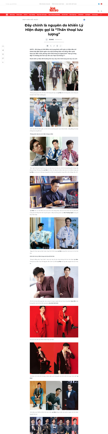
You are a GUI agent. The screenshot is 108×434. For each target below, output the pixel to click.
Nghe (3, 46)
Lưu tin (3, 54)
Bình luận (3, 58)
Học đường (32, 14)
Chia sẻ (3, 50)
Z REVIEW (80, 14)
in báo (57, 46)
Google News (84, 20)
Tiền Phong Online (44, 4)
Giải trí (25, 14)
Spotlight (87, 14)
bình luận (60, 46)
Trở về (3, 62)
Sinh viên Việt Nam (71, 4)
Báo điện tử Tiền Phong (54, 9)
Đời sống (12, 14)
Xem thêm (101, 15)
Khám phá (19, 14)
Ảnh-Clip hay (72, 14)
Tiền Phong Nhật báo (58, 4)
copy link (54, 46)
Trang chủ (7, 15)
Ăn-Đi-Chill (65, 14)
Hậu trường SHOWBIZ (54, 14)
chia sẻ (47, 46)
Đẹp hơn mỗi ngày (42, 14)
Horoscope (95, 14)
